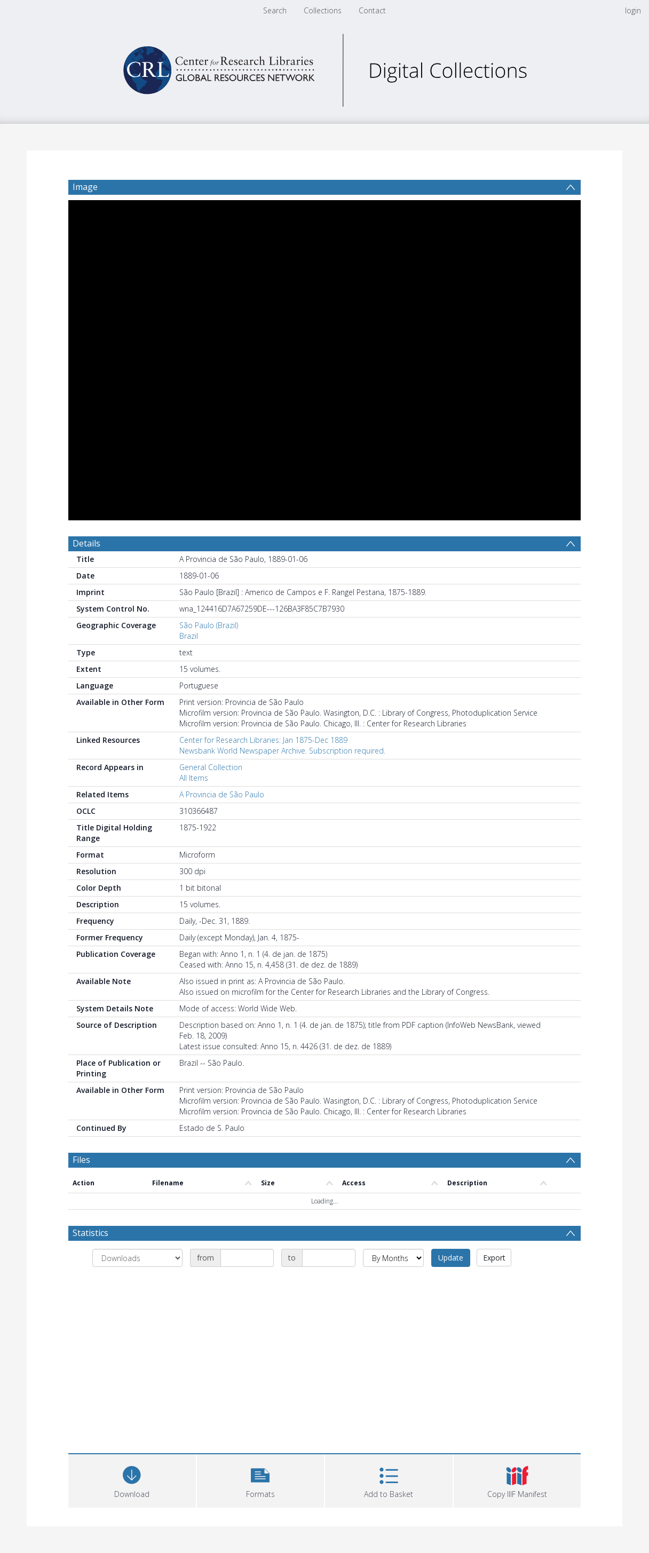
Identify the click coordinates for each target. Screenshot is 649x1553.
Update (450, 1258)
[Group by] (137, 1258)
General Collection (210, 767)
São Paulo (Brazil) (208, 625)
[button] (260, 1479)
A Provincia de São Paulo (221, 794)
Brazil (188, 636)
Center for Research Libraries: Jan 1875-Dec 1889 (263, 740)
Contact (372, 10)
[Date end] (328, 1258)
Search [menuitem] (275, 10)
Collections (323, 10)
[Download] (132, 1479)
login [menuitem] (633, 10)
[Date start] (247, 1258)
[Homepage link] (324, 67)
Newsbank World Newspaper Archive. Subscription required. (282, 751)
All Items (193, 778)
